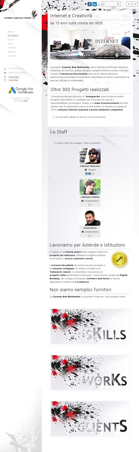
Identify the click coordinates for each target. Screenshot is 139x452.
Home (11, 31)
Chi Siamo (13, 35)
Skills (10, 43)
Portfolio (12, 48)
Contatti (12, 56)
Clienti (11, 39)
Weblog (12, 52)
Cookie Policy (13, 80)
